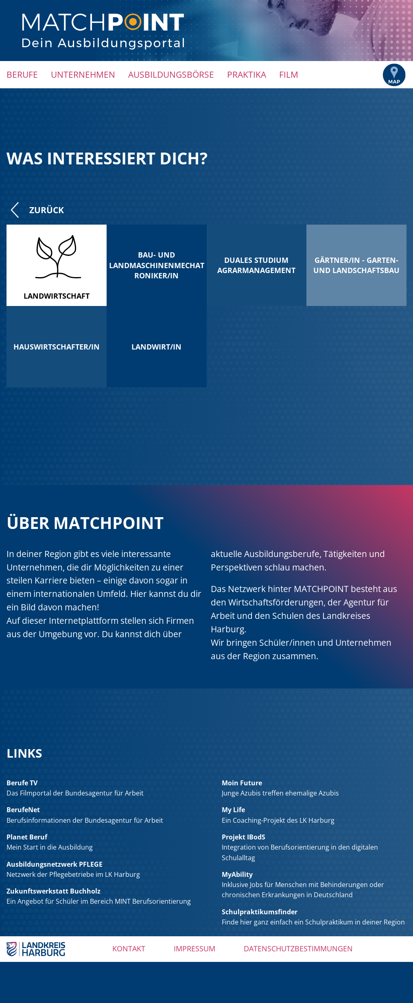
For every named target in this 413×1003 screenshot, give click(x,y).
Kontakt (128, 948)
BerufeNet (23, 809)
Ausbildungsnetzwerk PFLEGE (55, 864)
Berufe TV (22, 782)
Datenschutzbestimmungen (298, 948)
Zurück (35, 210)
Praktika (246, 74)
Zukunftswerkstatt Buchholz (54, 891)
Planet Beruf (27, 837)
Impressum (194, 948)
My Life (233, 809)
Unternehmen (83, 74)
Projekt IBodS (243, 837)
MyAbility (237, 874)
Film (288, 74)
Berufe (22, 74)
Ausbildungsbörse (171, 74)
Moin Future (242, 782)
